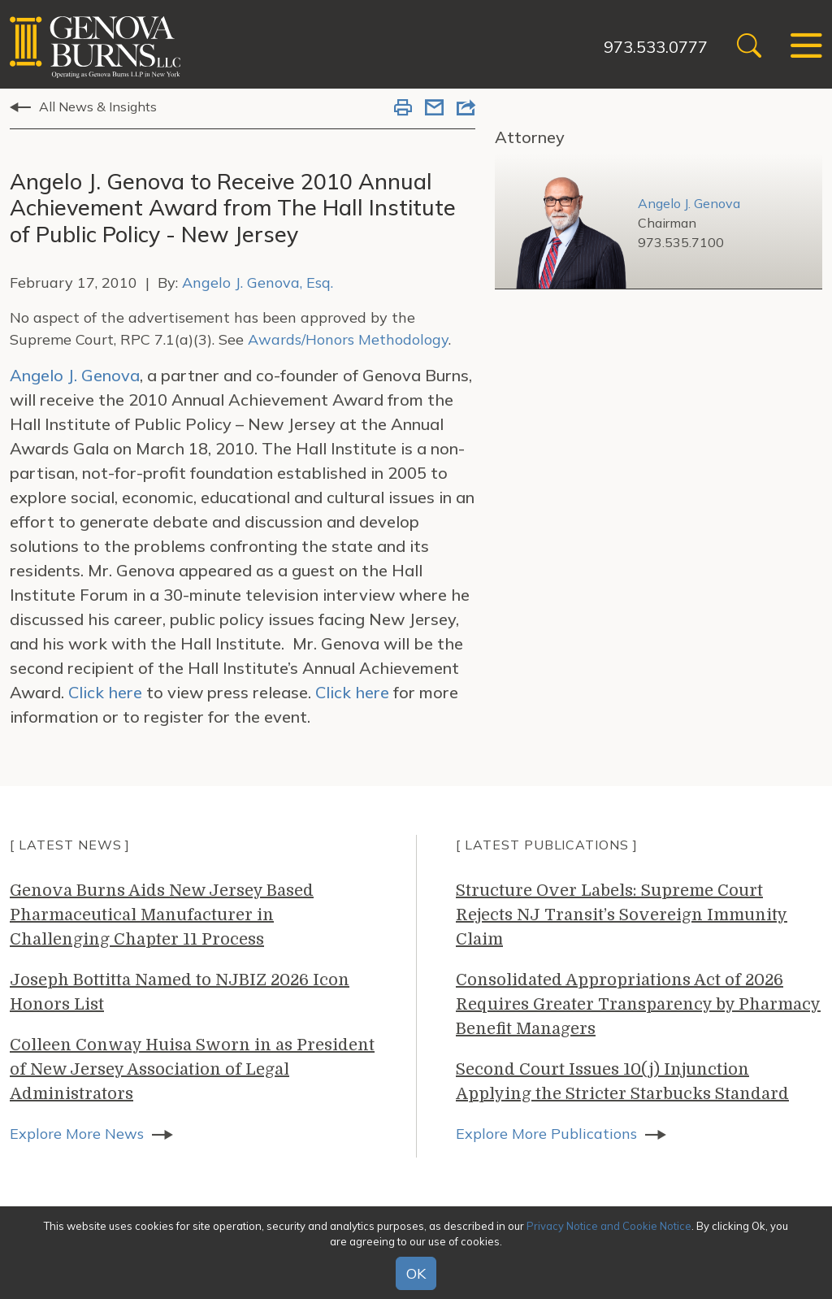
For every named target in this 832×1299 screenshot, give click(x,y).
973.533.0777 (656, 47)
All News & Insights (98, 106)
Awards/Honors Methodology (348, 339)
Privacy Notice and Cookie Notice (608, 1225)
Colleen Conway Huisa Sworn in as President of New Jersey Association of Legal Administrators (192, 1069)
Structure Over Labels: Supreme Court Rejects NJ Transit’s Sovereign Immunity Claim (621, 915)
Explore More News (77, 1133)
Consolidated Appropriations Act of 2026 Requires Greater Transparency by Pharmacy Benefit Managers (638, 1004)
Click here (105, 692)
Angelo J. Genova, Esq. (257, 282)
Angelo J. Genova (75, 375)
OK (416, 1273)
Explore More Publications (546, 1133)
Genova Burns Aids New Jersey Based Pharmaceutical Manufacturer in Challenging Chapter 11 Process (162, 915)
